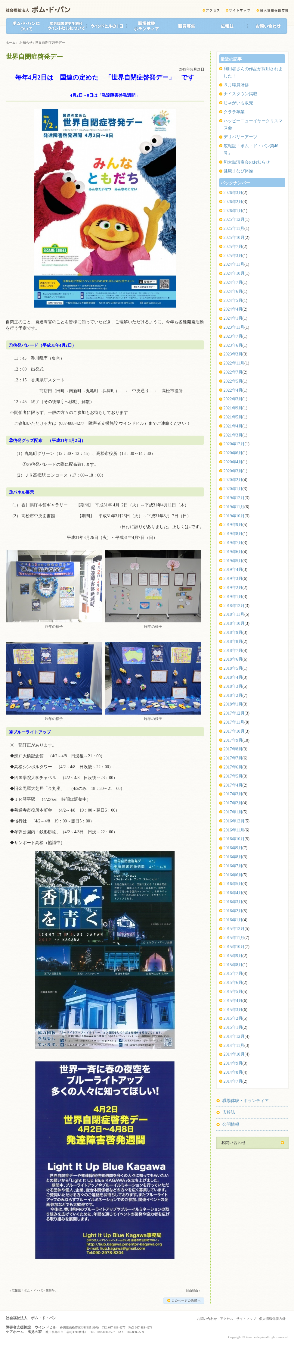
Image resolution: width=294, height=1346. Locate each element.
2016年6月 (233, 875)
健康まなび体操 (238, 171)
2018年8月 (233, 641)
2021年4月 (233, 426)
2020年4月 (233, 462)
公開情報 (230, 1124)
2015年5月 (233, 991)
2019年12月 (234, 498)
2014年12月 (234, 1036)
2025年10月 (234, 237)
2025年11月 (234, 228)
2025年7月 (233, 246)
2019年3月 (233, 578)
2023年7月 (233, 336)
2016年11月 (234, 830)
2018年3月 (233, 686)
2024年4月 (233, 309)
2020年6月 (233, 453)
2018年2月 (233, 695)
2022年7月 (233, 372)
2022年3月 (233, 399)
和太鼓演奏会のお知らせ (247, 162)
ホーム (11, 42)
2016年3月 (233, 902)
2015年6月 (233, 982)
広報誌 (228, 1112)
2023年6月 (233, 345)
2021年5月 (233, 417)
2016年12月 (234, 821)
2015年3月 (233, 1009)
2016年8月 (233, 857)
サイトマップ (246, 1318)
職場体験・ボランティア (245, 1100)
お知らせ (25, 42)
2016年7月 (233, 866)
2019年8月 (233, 533)
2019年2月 (233, 587)
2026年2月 (233, 201)
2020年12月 (234, 444)
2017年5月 (233, 776)
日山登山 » (193, 1290)
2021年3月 (233, 435)
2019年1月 (233, 596)
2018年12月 (234, 605)
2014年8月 (233, 1072)
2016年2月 (233, 911)
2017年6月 (233, 767)
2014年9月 (233, 1063)
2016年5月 (233, 883)
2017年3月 (233, 794)
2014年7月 (233, 1081)
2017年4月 (233, 785)
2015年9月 (233, 955)
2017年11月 (234, 722)
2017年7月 (233, 758)
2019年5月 (233, 561)
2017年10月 (234, 731)
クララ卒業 (234, 112)
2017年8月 (233, 749)
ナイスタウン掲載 (240, 94)
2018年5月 (233, 668)
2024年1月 (233, 318)
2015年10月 (234, 946)
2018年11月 (234, 614)
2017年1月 (233, 812)
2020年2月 (233, 479)
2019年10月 (234, 516)
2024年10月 (234, 273)
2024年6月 (233, 291)
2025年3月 (233, 255)
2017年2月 (233, 803)
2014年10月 (234, 1054)
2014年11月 (234, 1045)
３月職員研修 (236, 85)
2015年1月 (233, 1027)
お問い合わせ (207, 1318)
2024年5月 (233, 300)
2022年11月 (234, 363)
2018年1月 (233, 704)
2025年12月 (234, 219)
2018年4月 (233, 677)
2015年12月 (234, 928)
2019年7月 (233, 542)
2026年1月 (233, 210)
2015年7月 (233, 973)
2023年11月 (234, 327)
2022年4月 (233, 390)
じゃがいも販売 (238, 103)
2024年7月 (233, 282)
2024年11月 (234, 264)
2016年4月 (233, 893)
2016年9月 (233, 848)
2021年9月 (233, 408)
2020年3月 (233, 471)
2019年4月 (233, 569)
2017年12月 (234, 713)
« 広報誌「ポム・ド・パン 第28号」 (34, 1290)
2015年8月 (233, 965)
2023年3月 (233, 354)
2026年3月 (233, 192)
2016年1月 (233, 920)
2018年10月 (234, 623)
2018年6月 (233, 659)
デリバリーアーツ (240, 137)
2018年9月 (233, 632)
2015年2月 (233, 1018)
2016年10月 (234, 839)
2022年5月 (233, 381)
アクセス (226, 1318)
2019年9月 (233, 524)
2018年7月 (233, 650)
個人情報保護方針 (272, 1318)
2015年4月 (233, 1000)
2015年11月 (234, 937)
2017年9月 (233, 740)
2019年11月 (234, 507)
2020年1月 (233, 489)
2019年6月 (233, 551)
